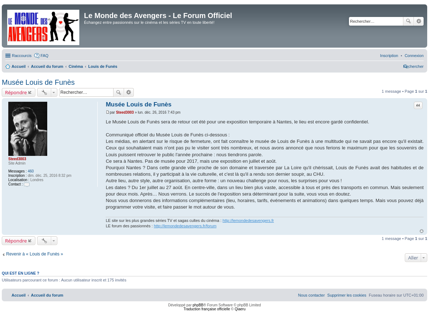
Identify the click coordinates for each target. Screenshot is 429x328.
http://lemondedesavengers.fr (248, 220)
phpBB (198, 305)
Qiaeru (240, 309)
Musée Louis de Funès (38, 82)
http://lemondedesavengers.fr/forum (185, 226)
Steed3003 (17, 159)
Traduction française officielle (206, 309)
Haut (422, 231)
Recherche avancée (419, 21)
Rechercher (408, 21)
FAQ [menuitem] (44, 55)
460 (31, 171)
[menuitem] (414, 55)
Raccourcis (21, 55)
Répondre (16, 92)
